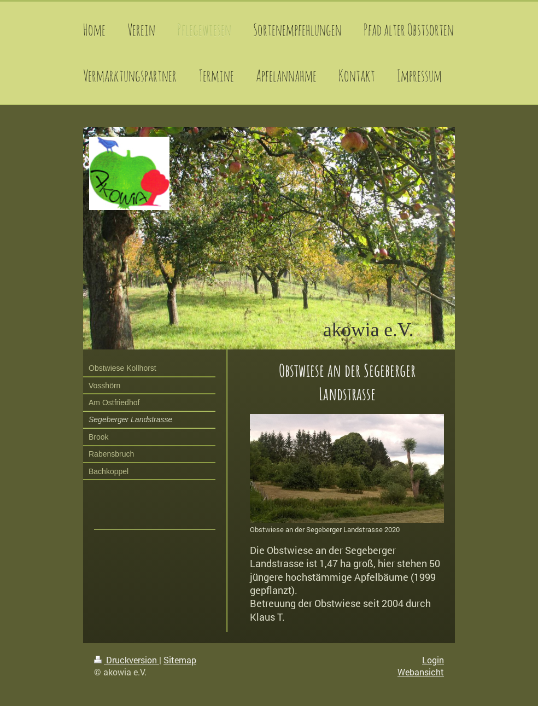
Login (433, 660)
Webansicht (420, 672)
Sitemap (179, 660)
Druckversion (126, 660)
